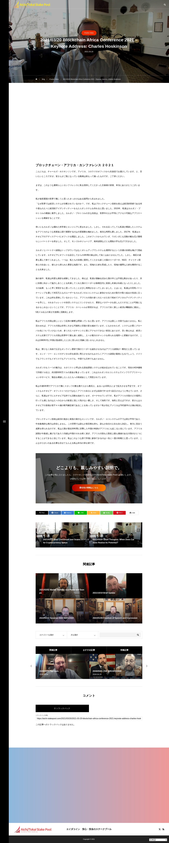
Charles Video (89, 33)
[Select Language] (158, 839)
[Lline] (80, 513)
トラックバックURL (42, 715)
